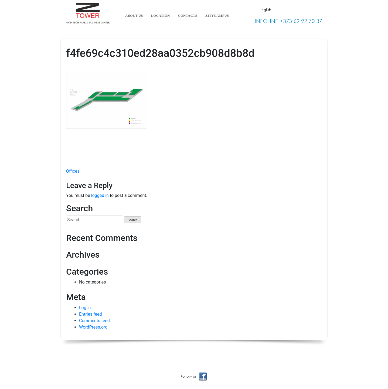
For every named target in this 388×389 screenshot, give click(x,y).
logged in (100, 195)
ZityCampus (217, 15)
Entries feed (90, 314)
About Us (134, 15)
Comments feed (94, 320)
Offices (73, 171)
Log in (85, 307)
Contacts (187, 15)
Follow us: (194, 376)
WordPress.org (93, 327)
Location (160, 15)
